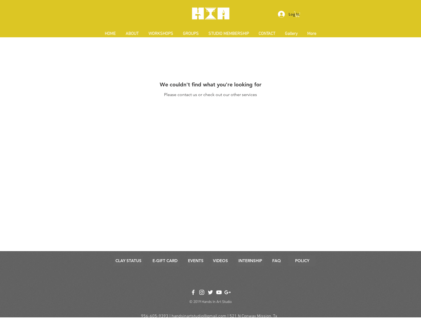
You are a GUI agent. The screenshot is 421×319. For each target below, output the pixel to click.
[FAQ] (276, 260)
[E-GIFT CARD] (165, 260)
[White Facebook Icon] (193, 292)
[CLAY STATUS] (128, 260)
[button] (297, 14)
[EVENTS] (195, 260)
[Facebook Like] (210, 285)
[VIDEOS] (220, 260)
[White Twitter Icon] (210, 292)
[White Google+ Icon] (227, 292)
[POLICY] (302, 260)
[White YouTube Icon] (219, 292)
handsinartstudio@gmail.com (199, 316)
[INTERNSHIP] (250, 260)
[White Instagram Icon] (201, 292)
